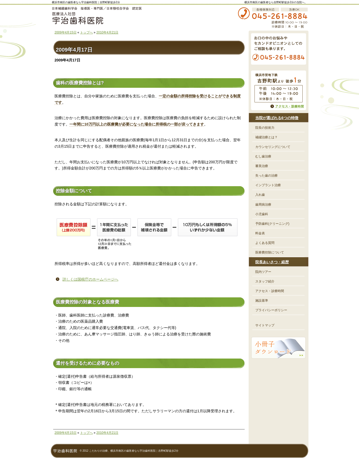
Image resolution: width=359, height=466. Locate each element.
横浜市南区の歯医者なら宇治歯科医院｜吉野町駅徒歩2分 (86, 2)
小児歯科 (261, 214)
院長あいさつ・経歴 (272, 262)
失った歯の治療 (266, 175)
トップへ (86, 32)
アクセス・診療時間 (269, 291)
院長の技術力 (264, 128)
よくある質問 (264, 243)
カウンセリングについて (272, 147)
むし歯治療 (263, 156)
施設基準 (261, 300)
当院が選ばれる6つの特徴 (276, 118)
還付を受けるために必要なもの (87, 363)
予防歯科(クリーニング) (272, 224)
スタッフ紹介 (264, 281)
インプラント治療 (268, 185)
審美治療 (261, 166)
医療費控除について (269, 252)
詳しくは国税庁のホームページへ (90, 279)
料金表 (260, 233)
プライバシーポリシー (271, 310)
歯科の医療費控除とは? (80, 82)
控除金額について (74, 190)
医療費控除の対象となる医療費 (87, 302)
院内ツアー (263, 272)
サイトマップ (264, 325)
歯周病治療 (263, 204)
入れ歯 (260, 195)
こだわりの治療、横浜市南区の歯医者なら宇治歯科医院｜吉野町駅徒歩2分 (133, 450)
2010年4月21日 (107, 32)
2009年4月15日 (66, 32)
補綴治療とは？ (266, 137)
